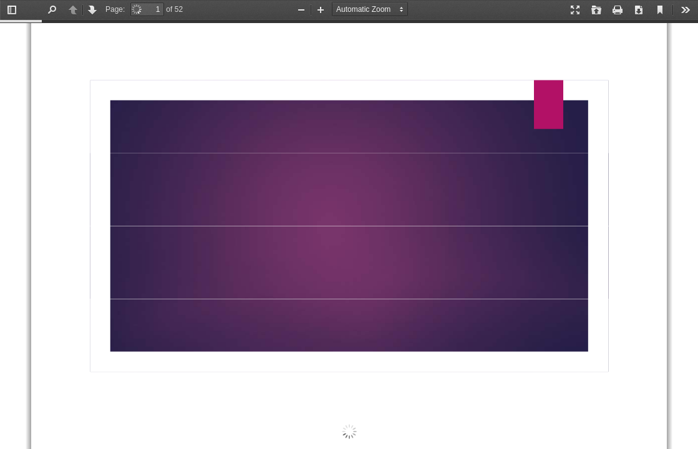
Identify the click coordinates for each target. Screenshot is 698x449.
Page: (115, 9)
